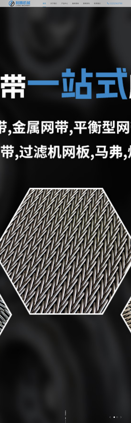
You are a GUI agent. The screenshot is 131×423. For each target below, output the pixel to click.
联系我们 (97, 3)
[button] (110, 417)
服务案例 (75, 3)
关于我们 (53, 3)
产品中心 (64, 3)
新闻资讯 (86, 3)
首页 (44, 3)
